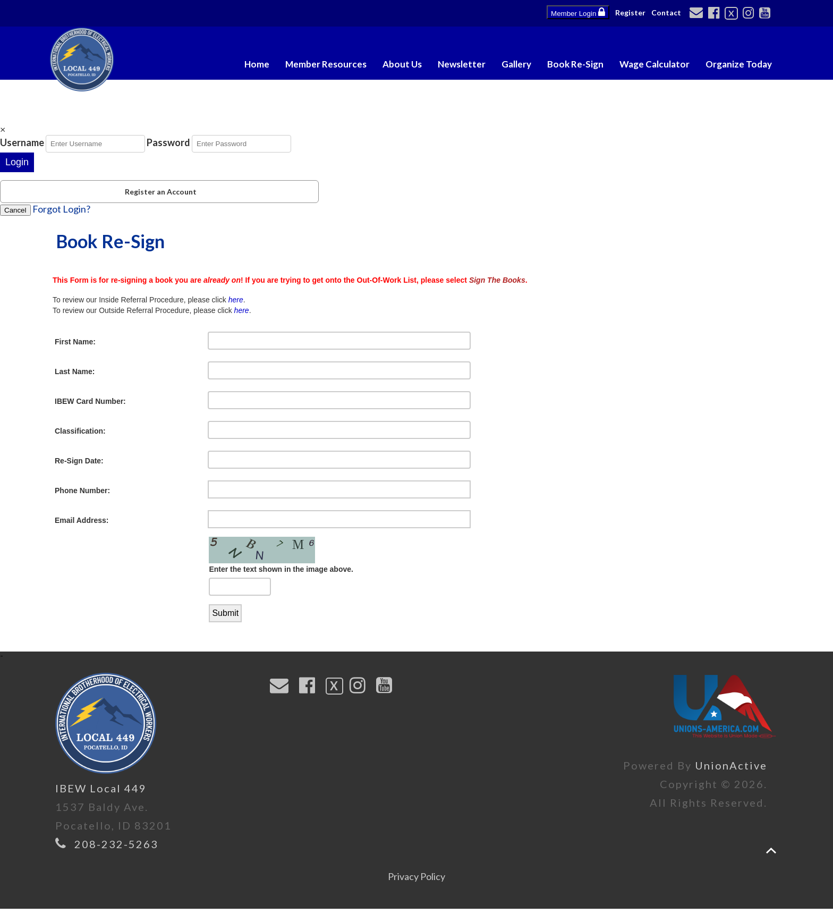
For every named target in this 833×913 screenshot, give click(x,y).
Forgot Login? (61, 209)
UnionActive (731, 769)
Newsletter (462, 64)
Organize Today (739, 64)
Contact (666, 12)
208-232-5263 (116, 848)
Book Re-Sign (575, 64)
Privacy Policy (416, 880)
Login (17, 162)
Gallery (516, 64)
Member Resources (326, 64)
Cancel (15, 210)
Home (256, 64)
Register (630, 12)
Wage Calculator (654, 64)
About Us (402, 64)
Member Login (578, 12)
